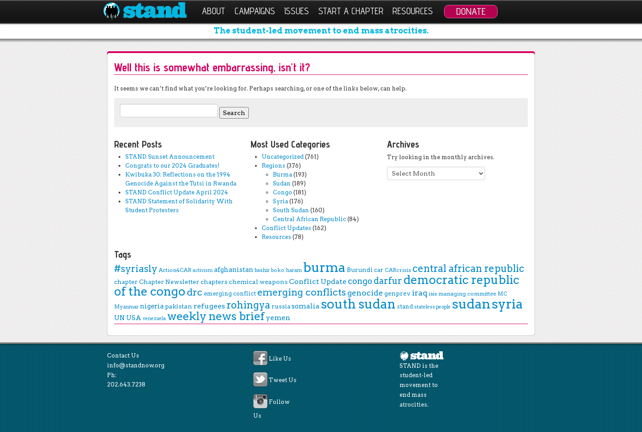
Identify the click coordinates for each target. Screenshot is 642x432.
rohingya (248, 305)
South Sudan (291, 210)
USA (133, 318)
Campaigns (255, 10)
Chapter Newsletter (169, 281)
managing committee (467, 293)
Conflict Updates (286, 228)
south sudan (358, 304)
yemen (278, 317)
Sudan (282, 183)
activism (203, 270)
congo (360, 281)
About (213, 10)
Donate (471, 11)
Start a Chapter (350, 10)
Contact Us (123, 355)
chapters (214, 281)
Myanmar (126, 307)
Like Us (280, 359)
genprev (397, 293)
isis (433, 294)
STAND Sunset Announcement (169, 156)
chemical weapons (258, 281)
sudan (471, 304)
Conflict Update (317, 281)
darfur (388, 281)
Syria (280, 201)
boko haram (286, 270)
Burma (282, 174)
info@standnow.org (136, 365)
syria (507, 304)
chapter (126, 281)
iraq (420, 292)
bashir (262, 270)
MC (502, 294)
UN (119, 318)
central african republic (468, 268)
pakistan (178, 306)
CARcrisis (398, 270)
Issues (296, 10)
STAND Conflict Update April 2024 (176, 192)
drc (194, 292)
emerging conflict (230, 293)
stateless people (432, 307)
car (378, 269)
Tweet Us (282, 380)
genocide (365, 292)
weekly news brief (215, 316)
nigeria (152, 306)
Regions (273, 165)
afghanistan (233, 270)
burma (324, 267)
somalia (306, 306)
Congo (282, 192)
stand (405, 306)
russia (281, 306)
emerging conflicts (301, 292)
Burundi (360, 269)
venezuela (154, 318)
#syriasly (135, 268)
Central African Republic (309, 219)
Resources (412, 10)
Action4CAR (175, 270)
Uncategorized (283, 156)
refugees (209, 306)
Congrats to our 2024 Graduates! (172, 165)
